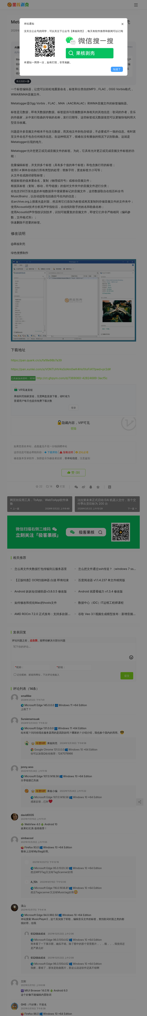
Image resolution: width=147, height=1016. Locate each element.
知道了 (117, 69)
